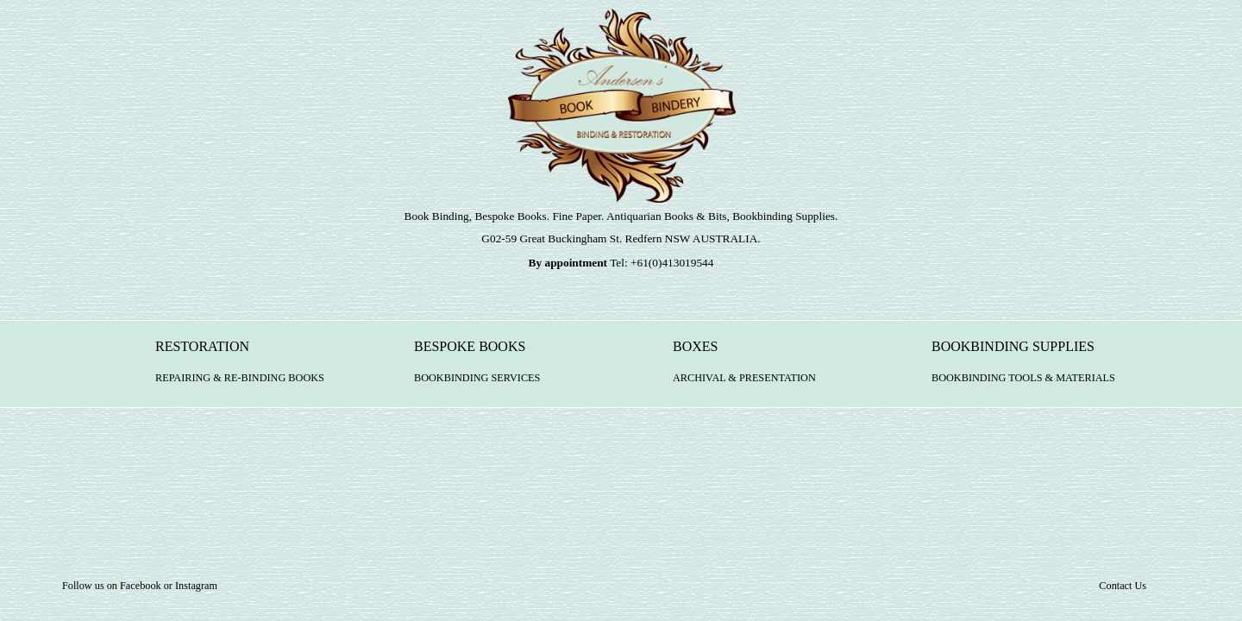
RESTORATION (239, 368)
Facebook (140, 586)
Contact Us (1122, 586)
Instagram (196, 586)
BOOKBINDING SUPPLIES (1023, 368)
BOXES (744, 368)
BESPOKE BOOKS (477, 368)
